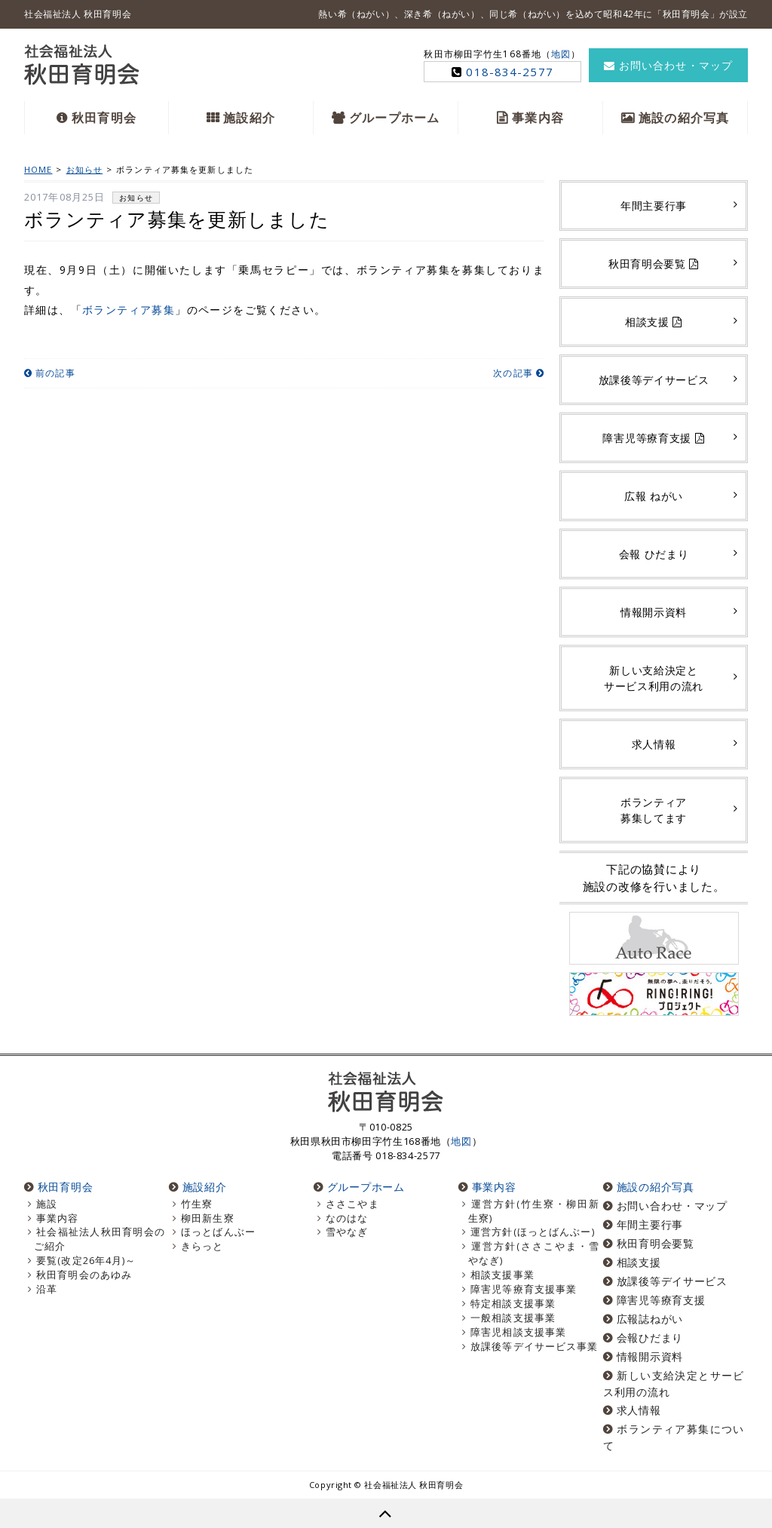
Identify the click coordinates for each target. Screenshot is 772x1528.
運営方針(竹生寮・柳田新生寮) (533, 1211)
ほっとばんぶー (218, 1232)
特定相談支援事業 (513, 1303)
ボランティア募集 (128, 309)
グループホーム (394, 117)
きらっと (202, 1246)
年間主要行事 (653, 205)
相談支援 (653, 321)
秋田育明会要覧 (653, 263)
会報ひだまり (650, 1337)
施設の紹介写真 (684, 117)
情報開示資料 (653, 612)
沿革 (46, 1289)
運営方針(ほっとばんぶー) (532, 1232)
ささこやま (352, 1204)
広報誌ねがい (650, 1319)
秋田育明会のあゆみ (84, 1275)
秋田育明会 (104, 117)
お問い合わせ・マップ (668, 65)
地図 (561, 54)
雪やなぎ (347, 1232)
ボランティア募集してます (653, 810)
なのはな (347, 1218)
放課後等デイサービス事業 (534, 1346)
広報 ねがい (653, 496)
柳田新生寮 (207, 1218)
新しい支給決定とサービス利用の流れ (653, 678)
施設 (46, 1204)
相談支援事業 (502, 1275)
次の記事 (518, 373)
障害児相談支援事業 (518, 1332)
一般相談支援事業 (513, 1318)
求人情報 (654, 744)
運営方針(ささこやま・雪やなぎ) (533, 1253)
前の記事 (49, 373)
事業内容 (537, 117)
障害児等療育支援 (653, 438)
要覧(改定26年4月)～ (86, 1260)
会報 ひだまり (654, 554)
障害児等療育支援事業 (523, 1289)
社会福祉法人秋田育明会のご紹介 (99, 1239)
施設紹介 (248, 117)
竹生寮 (197, 1204)
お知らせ (135, 197)
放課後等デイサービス (654, 380)
